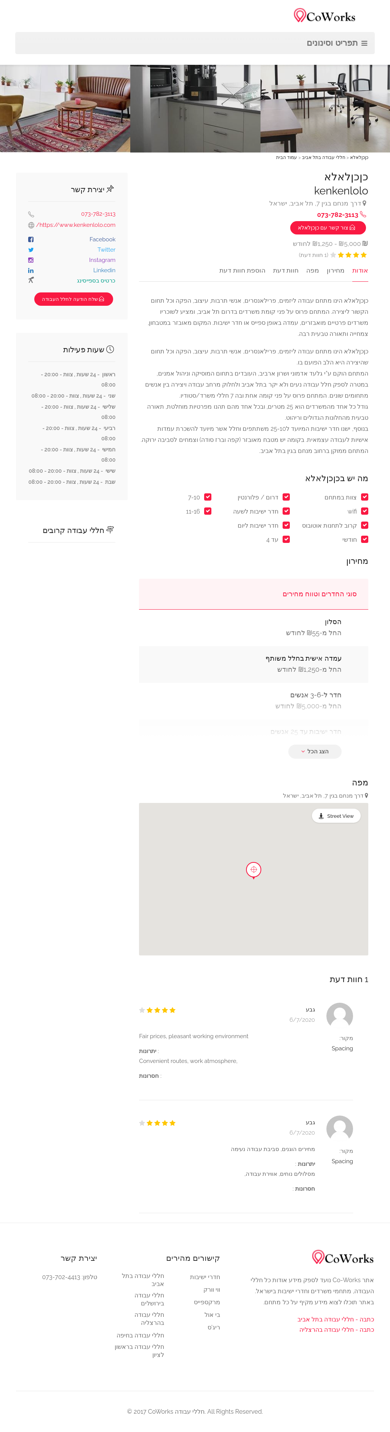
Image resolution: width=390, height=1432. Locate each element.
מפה (313, 270)
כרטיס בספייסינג (96, 280)
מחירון (336, 270)
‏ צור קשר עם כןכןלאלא (327, 228)
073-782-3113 (98, 213)
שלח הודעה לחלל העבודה (73, 299)
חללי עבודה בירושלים (149, 1299)
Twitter (106, 249)
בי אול (212, 1314)
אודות (360, 270)
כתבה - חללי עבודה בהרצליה (336, 1329)
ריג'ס (214, 1327)
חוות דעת (287, 270)
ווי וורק (211, 1289)
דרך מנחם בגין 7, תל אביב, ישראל (317, 203)
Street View (340, 816)
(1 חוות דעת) (313, 255)
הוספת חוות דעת (244, 270)
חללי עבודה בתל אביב (143, 1280)
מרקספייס (207, 1302)
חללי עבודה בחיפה (140, 1335)
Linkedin (104, 270)
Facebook (102, 239)
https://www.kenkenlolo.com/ (76, 225)
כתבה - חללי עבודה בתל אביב (335, 1319)
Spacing (342, 1048)
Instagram (102, 260)
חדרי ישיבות (205, 1277)
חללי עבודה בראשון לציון (139, 1350)
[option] (195, 76)
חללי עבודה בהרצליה (149, 1318)
